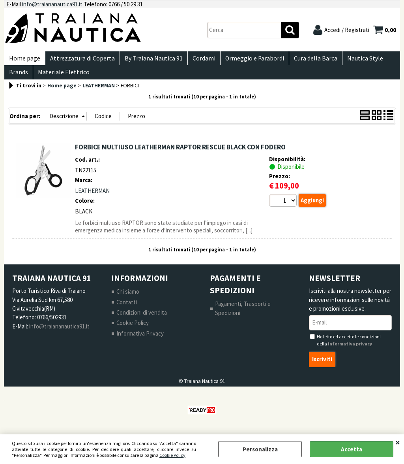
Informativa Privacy (140, 340)
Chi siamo (128, 298)
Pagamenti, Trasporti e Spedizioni (243, 315)
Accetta (351, 449)
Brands (17, 77)
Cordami (198, 60)
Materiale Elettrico (61, 77)
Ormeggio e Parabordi (247, 60)
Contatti (126, 308)
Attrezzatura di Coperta (80, 60)
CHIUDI (397, 442)
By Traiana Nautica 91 (150, 60)
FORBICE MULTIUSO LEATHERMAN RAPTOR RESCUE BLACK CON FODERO (180, 153)
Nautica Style (355, 60)
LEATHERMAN (92, 197)
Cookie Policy (172, 455)
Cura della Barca (307, 60)
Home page (23, 60)
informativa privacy (350, 350)
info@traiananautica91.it (52, 4)
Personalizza (260, 449)
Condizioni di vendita (141, 319)
